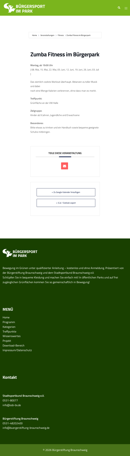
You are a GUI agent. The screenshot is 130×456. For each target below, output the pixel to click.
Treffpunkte (9, 331)
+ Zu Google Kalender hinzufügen (66, 192)
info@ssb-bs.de (12, 405)
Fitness (61, 35)
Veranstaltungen (47, 35)
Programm (9, 322)
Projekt (7, 341)
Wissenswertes (11, 336)
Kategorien (9, 327)
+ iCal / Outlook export (66, 202)
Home (34, 35)
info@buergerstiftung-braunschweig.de (26, 428)
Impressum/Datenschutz (17, 350)
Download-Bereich (13, 345)
